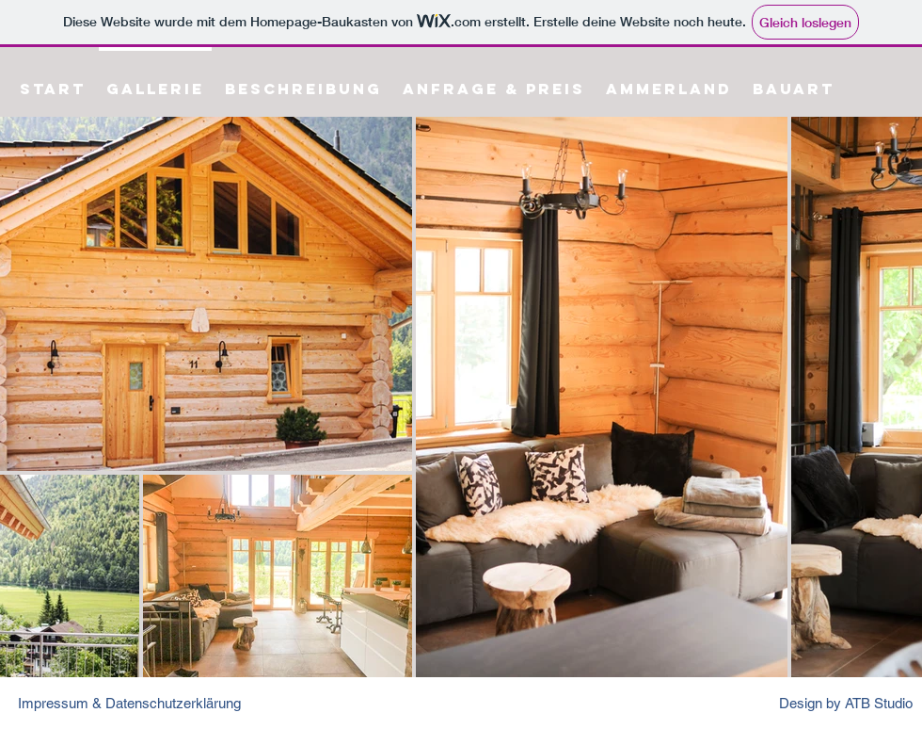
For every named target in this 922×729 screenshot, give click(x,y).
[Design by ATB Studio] (844, 702)
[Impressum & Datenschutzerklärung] (142, 702)
